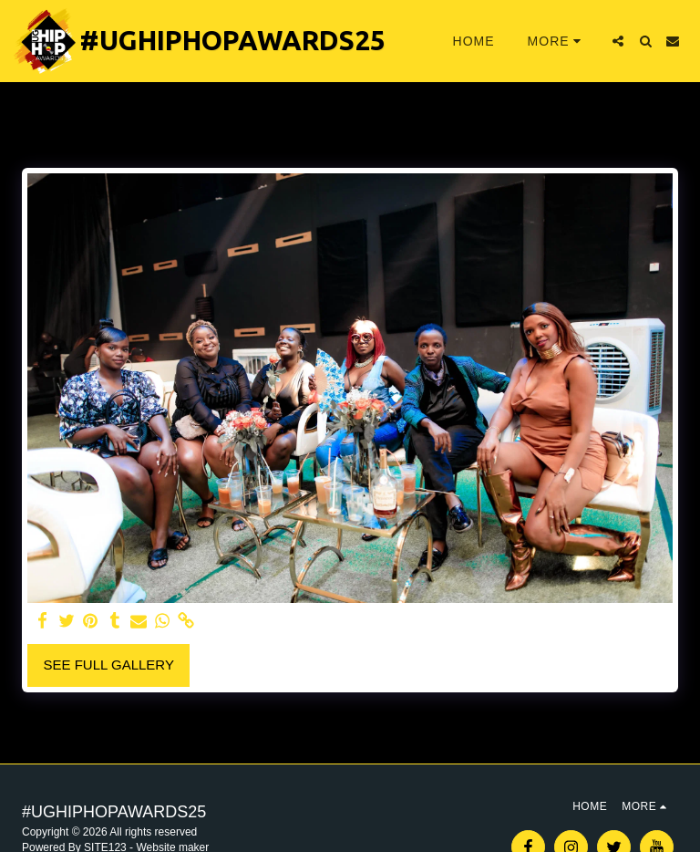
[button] (618, 41)
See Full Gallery (109, 664)
